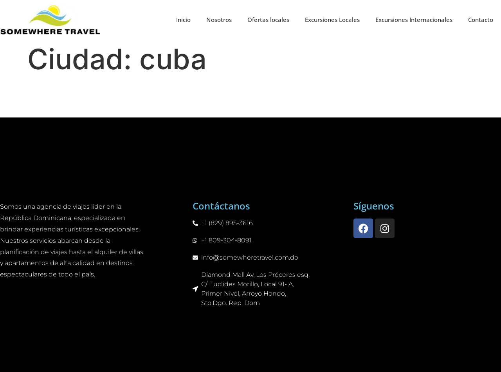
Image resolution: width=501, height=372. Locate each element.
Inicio (183, 19)
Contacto (480, 19)
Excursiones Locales (332, 19)
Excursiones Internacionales (413, 19)
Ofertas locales (268, 19)
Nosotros (219, 19)
